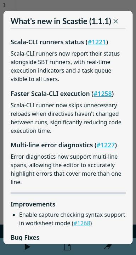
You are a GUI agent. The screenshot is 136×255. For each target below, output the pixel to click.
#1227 (105, 145)
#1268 (81, 223)
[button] (115, 22)
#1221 (96, 42)
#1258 (103, 93)
